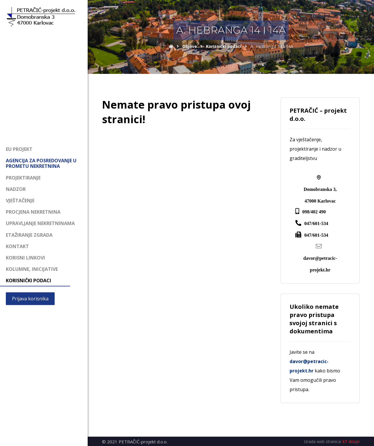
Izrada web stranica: (323, 441)
